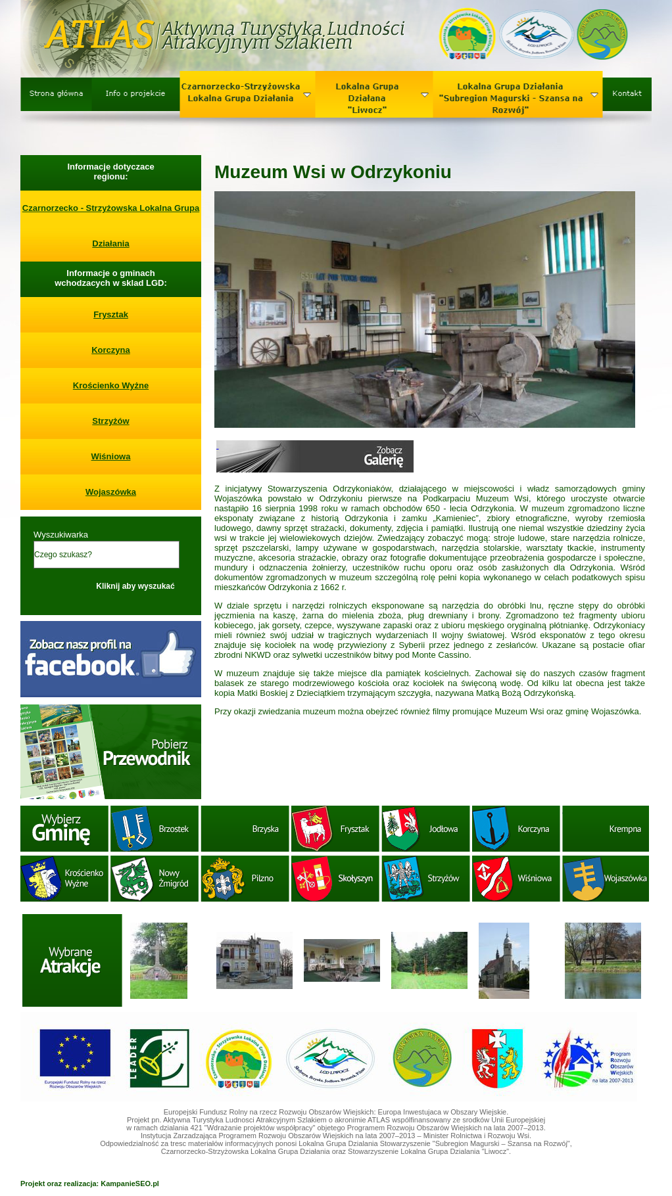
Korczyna (110, 350)
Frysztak (110, 314)
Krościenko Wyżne (111, 385)
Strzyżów (110, 421)
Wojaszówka (110, 492)
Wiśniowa (111, 456)
